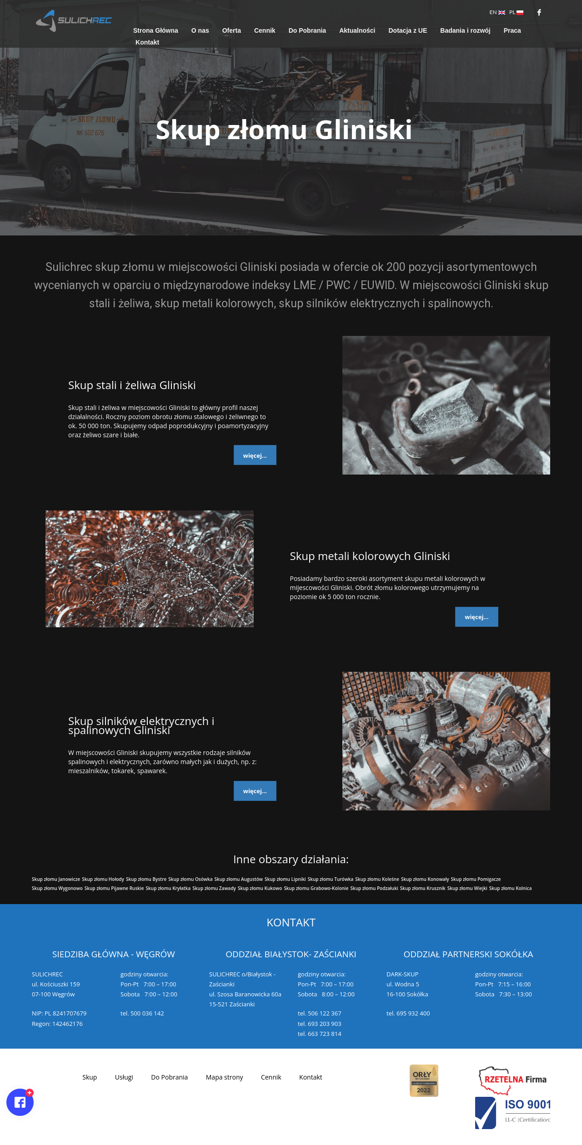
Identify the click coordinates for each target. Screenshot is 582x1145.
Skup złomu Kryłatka (168, 888)
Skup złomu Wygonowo (57, 888)
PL (516, 12)
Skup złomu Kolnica (510, 888)
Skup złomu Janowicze (56, 879)
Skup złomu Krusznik (423, 888)
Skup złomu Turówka (331, 879)
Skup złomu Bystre (146, 879)
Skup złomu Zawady (214, 888)
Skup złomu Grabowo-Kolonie (316, 888)
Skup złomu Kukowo (260, 888)
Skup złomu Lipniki (285, 879)
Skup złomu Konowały (425, 879)
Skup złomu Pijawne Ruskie (114, 888)
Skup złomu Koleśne (377, 879)
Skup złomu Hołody (103, 879)
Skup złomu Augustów (238, 879)
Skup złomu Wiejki (467, 888)
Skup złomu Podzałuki (374, 888)
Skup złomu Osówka (190, 879)
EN (497, 12)
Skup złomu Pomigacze (476, 879)
